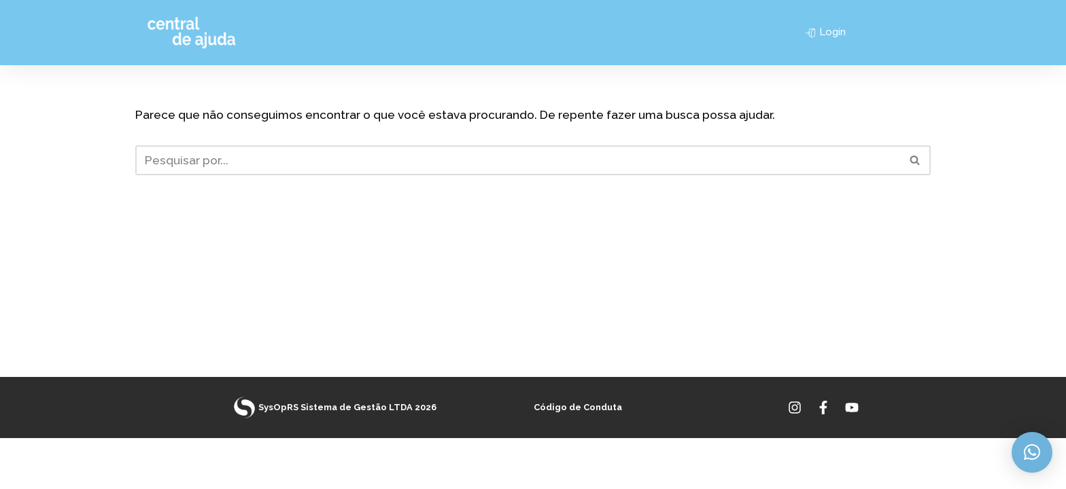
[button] (1032, 452)
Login (826, 32)
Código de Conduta (578, 459)
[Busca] (517, 160)
